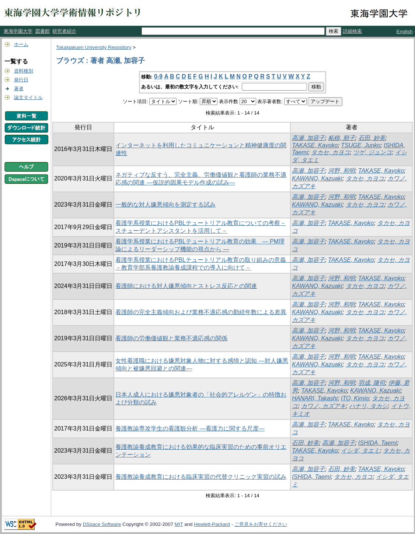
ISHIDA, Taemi (377, 443)
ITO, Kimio (355, 398)
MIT (179, 524)
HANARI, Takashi (315, 398)
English (405, 31)
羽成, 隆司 (371, 383)
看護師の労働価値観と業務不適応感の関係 (171, 338)
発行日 (21, 79)
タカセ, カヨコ (330, 152)
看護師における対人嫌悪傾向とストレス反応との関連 (186, 286)
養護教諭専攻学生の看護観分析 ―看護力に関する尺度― (189, 428)
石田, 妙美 (371, 138)
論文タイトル (28, 97)
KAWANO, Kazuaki (317, 178)
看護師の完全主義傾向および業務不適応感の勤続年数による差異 (200, 312)
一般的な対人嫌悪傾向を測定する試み (165, 204)
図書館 (42, 31)
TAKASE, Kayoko (315, 145)
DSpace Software (102, 524)
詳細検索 (352, 31)
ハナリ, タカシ (368, 406)
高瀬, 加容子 (308, 138)
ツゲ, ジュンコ (372, 152)
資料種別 (23, 71)
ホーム (21, 44)
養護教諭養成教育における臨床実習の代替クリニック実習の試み (200, 477)
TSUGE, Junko (360, 145)
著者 (19, 88)
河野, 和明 (341, 171)
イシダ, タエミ (360, 450)
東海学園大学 (18, 31)
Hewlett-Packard (212, 524)
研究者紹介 (64, 31)
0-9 (158, 76)
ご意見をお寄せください (260, 524)
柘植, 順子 (341, 138)
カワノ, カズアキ (323, 406)
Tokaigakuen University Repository (93, 47)
